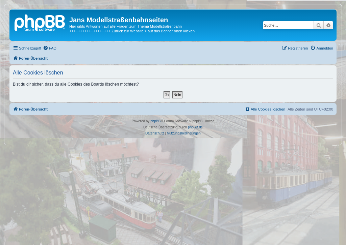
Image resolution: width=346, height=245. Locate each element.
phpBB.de (195, 127)
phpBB (155, 121)
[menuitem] (49, 48)
